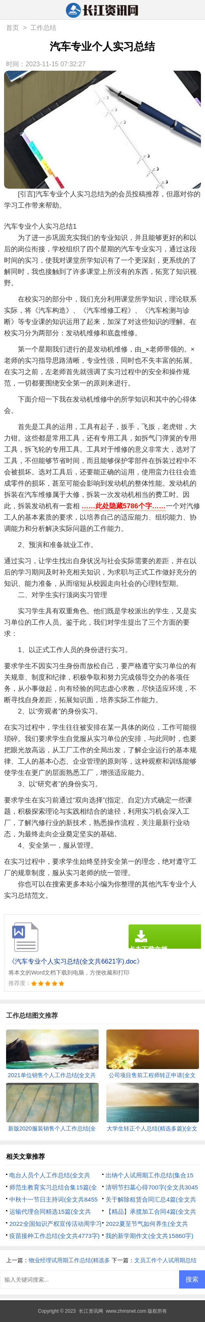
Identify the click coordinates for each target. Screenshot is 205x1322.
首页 (12, 27)
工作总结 (43, 27)
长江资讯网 (91, 1311)
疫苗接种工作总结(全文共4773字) (54, 1235)
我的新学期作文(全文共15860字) (149, 1235)
